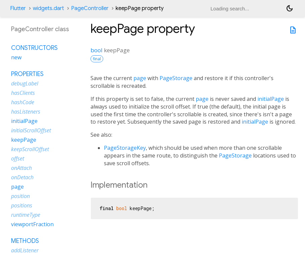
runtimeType (25, 214)
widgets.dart (48, 8)
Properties (27, 74)
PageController (90, 8)
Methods (25, 241)
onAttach (21, 168)
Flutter (18, 8)
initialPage (270, 99)
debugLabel (24, 83)
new (16, 57)
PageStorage (176, 78)
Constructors (34, 48)
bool (96, 50)
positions (21, 205)
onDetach (22, 177)
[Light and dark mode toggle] (289, 8)
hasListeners (25, 111)
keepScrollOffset (30, 149)
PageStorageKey (125, 147)
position (20, 196)
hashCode (22, 102)
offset (17, 158)
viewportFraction (32, 224)
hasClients (23, 93)
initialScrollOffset (31, 130)
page (139, 78)
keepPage (23, 139)
